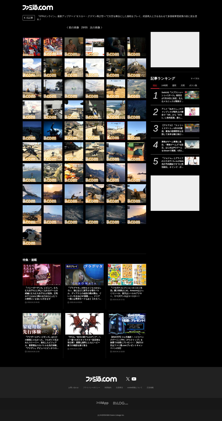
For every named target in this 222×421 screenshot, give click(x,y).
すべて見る (195, 78)
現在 (155, 85)
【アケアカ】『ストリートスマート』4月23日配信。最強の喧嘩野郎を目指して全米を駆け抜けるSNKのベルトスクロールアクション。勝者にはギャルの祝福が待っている (173, 130)
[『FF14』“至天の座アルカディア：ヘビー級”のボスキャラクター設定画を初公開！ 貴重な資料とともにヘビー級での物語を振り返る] (84, 324)
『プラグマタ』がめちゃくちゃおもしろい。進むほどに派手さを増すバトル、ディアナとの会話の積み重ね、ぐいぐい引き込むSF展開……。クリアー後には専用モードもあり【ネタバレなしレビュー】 (84, 293)
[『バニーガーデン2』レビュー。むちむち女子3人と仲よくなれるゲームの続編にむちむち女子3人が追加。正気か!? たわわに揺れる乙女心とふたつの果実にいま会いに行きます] (42, 274)
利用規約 (108, 388)
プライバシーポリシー (91, 388)
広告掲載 (150, 388)
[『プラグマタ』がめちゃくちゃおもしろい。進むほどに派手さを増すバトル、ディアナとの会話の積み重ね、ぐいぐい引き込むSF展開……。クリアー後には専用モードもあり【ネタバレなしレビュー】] (84, 274)
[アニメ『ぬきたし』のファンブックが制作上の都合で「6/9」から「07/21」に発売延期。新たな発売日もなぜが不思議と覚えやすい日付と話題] (192, 111)
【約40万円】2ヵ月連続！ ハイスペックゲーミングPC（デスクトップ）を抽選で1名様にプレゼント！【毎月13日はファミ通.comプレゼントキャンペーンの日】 (127, 342)
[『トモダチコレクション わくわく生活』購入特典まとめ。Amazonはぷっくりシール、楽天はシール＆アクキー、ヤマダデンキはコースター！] (127, 274)
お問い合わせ (73, 388)
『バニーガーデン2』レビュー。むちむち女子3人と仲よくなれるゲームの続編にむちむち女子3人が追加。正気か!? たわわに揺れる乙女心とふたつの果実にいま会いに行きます (41, 293)
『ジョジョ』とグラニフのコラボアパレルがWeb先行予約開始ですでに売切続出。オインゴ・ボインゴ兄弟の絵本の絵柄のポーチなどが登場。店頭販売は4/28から (172, 163)
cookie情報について (134, 388)
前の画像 (74, 27)
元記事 (28, 18)
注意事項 (119, 388)
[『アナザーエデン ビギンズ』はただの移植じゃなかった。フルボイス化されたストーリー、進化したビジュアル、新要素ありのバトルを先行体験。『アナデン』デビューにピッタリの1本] (42, 324)
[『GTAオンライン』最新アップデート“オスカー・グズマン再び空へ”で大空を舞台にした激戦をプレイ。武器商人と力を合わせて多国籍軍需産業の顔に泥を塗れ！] (32, 46)
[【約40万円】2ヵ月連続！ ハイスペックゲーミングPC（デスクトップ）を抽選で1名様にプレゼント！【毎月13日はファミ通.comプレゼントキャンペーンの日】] (127, 324)
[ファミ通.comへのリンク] (38, 7)
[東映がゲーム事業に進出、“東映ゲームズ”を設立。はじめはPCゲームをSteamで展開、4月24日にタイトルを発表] (192, 144)
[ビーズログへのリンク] (120, 403)
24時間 (164, 85)
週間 (174, 85)
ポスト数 (193, 85)
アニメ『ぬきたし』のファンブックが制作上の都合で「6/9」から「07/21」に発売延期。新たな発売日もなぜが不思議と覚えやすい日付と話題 (172, 113)
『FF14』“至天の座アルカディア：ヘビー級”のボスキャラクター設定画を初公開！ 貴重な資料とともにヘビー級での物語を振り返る (84, 341)
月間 (183, 85)
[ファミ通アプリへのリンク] (102, 403)
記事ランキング (163, 78)
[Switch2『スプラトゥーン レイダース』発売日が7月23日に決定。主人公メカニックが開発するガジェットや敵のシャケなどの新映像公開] (192, 95)
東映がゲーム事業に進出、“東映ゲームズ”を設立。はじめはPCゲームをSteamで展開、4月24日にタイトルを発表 (172, 146)
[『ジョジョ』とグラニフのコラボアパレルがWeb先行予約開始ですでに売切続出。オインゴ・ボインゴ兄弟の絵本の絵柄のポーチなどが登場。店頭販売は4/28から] (192, 161)
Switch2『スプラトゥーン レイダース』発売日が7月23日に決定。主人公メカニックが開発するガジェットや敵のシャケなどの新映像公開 (172, 97)
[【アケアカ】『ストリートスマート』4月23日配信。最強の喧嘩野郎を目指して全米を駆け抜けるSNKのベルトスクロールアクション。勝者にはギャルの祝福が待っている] (192, 128)
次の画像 (95, 27)
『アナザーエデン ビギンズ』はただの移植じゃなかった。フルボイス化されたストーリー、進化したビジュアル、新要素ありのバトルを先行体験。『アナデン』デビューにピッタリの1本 (42, 343)
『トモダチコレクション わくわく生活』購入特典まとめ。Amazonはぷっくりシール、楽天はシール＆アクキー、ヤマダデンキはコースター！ (127, 292)
